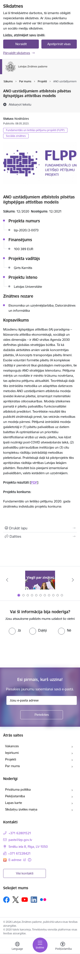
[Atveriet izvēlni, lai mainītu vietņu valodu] (17, 946)
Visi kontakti (24, 873)
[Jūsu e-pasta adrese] (41, 700)
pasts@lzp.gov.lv (20, 840)
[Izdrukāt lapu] (40, 528)
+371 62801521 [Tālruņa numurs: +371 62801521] (20, 833)
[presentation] (35, 650)
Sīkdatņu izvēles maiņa (21, 809)
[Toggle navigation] (40, 945)
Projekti (10, 759)
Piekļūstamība (15, 796)
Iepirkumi (12, 753)
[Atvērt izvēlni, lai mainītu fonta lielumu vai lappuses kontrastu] (62, 946)
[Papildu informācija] (29, 859)
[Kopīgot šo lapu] (40, 536)
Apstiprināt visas (59, 44)
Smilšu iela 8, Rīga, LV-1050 (28, 847)
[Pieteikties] (41, 714)
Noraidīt (21, 44)
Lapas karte (13, 803)
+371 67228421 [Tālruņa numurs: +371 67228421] (19, 853)
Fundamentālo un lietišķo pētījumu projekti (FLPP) (35, 130)
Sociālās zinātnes (16, 135)
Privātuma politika (18, 789)
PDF (34, 482)
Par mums (12, 766)
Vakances (12, 746)
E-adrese (15, 860)
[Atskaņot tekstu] (20, 104)
